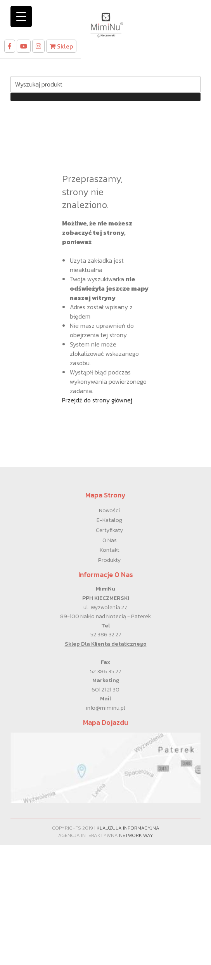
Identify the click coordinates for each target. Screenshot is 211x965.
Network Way (136, 835)
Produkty (109, 560)
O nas (109, 540)
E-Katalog (109, 520)
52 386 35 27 (105, 671)
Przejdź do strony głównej (97, 400)
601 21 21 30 (105, 689)
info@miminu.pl (105, 707)
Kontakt (109, 550)
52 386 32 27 (105, 634)
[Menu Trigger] (21, 16)
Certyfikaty (109, 530)
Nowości (109, 510)
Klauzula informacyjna (128, 828)
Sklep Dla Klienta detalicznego (106, 643)
